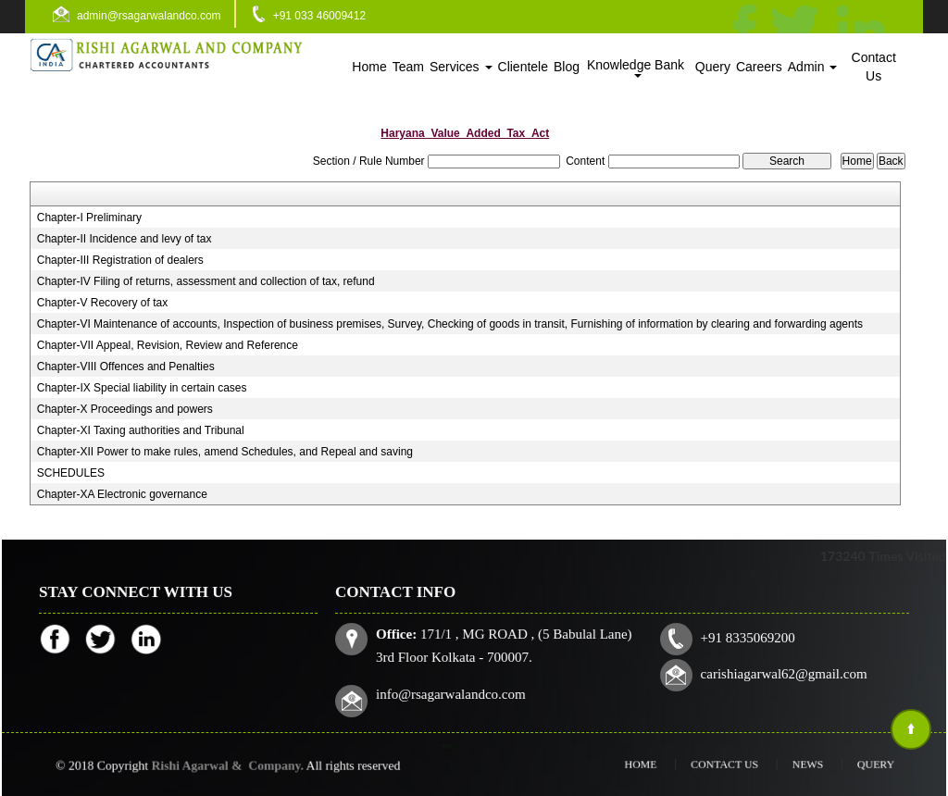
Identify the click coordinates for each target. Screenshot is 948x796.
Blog (567, 66)
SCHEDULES (71, 472)
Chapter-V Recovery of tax (102, 302)
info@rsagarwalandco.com (459, 691)
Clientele (523, 66)
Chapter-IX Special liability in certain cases (142, 387)
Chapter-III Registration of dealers (120, 260)
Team (408, 66)
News (787, 764)
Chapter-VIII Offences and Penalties (126, 366)
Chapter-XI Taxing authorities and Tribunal (140, 430)
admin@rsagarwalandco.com (149, 15)
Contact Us (874, 66)
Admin (813, 66)
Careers (759, 66)
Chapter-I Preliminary (89, 217)
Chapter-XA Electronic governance (122, 494)
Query (712, 66)
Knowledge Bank (637, 67)
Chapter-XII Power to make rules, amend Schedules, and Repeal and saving (225, 451)
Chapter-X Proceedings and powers (125, 409)
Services (461, 66)
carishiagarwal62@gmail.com (775, 671)
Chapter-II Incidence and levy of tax (124, 238)
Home (369, 66)
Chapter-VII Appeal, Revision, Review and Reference (167, 345)
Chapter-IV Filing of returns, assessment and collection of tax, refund (206, 281)
